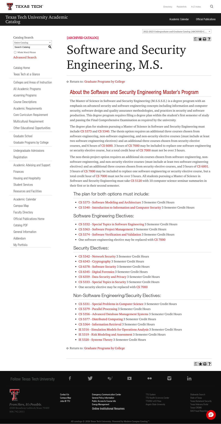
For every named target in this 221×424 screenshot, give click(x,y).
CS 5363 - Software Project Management (106, 229)
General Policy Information (103, 397)
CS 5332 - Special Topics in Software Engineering (111, 224)
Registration (20, 157)
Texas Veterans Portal (199, 404)
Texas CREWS (196, 407)
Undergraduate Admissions (28, 150)
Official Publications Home (28, 219)
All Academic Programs (27, 89)
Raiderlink (182, 6)
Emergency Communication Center (106, 394)
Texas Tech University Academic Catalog (37, 19)
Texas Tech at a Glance (26, 74)
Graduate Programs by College (31, 142)
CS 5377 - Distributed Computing (101, 319)
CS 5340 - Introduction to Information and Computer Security (120, 207)
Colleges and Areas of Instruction (32, 82)
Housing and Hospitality (27, 178)
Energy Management (100, 404)
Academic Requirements (27, 108)
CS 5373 (86, 131)
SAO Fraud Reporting (199, 410)
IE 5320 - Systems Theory (96, 340)
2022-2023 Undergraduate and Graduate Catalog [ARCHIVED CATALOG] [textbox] (177, 31)
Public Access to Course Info (104, 400)
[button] (211, 415)
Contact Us (64, 394)
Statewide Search (197, 394)
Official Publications (206, 19)
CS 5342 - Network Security (97, 256)
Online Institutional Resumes (108, 408)
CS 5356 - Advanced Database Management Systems (113, 314)
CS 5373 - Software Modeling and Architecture (110, 202)
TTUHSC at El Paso (153, 400)
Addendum (19, 238)
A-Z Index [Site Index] (196, 6)
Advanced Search (24, 57)
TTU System (151, 394)
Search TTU (212, 6)
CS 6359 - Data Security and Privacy (102, 277)
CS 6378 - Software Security (97, 266)
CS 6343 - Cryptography (95, 261)
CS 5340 (103, 131)
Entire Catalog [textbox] (21, 42)
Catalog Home (21, 68)
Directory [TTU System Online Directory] (167, 6)
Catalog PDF (20, 225)
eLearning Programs (24, 95)
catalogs (78, 421)
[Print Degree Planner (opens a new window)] (196, 39)
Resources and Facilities (27, 191)
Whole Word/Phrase (26, 52)
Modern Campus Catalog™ (137, 421)
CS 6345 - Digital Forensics (96, 272)
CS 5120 (136, 181)
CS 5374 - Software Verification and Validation (110, 234)
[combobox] (176, 31)
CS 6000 (107, 146)
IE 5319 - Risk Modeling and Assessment (105, 334)
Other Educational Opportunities (31, 128)
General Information (24, 232)
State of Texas (196, 397)
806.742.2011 (17, 411)
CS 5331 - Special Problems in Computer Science (111, 304)
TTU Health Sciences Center (157, 397)
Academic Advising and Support (31, 165)
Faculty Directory (23, 212)
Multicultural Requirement (28, 121)
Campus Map (21, 206)
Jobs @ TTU (65, 400)
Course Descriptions (24, 102)
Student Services (23, 184)
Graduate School (22, 136)
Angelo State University (155, 404)
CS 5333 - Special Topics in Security (102, 282)
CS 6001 (202, 166)
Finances (18, 171)
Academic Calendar (179, 19)
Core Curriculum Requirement (30, 115)
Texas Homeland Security (201, 400)
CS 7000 (134, 146)
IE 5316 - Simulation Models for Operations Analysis (113, 329)
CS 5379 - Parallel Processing (98, 309)
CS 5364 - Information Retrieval (100, 324)
